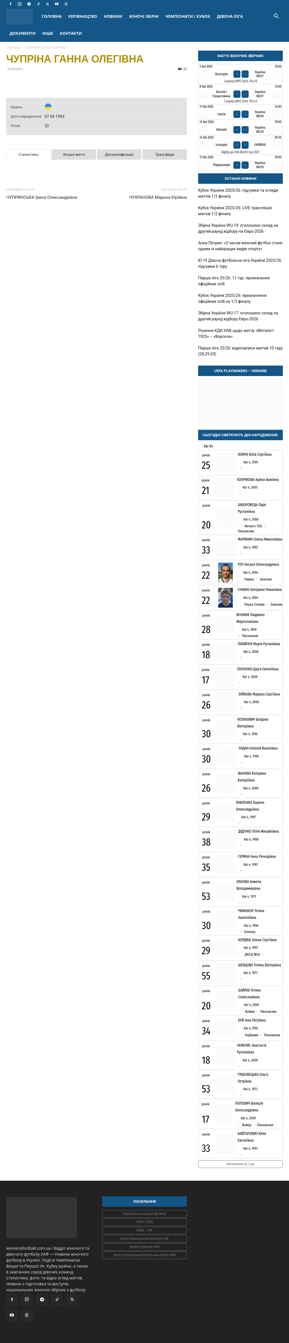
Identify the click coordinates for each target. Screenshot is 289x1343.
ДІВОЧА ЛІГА (230, 16)
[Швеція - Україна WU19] (240, 127)
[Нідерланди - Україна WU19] (240, 162)
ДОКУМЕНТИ (23, 33)
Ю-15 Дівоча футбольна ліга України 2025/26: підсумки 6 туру (240, 263)
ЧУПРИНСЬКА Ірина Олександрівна (41, 197)
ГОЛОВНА (52, 16)
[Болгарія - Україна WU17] (240, 74)
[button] (276, 17)
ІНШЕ (47, 33)
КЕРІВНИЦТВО (82, 16)
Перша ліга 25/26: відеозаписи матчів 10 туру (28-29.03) (240, 351)
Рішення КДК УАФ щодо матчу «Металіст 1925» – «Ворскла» (236, 333)
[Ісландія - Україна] (240, 145)
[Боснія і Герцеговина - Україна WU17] (240, 94)
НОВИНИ (113, 16)
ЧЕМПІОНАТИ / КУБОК (187, 16)
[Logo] (22, 16)
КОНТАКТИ (71, 33)
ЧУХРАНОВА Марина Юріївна (158, 197)
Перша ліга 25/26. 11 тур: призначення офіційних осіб (234, 281)
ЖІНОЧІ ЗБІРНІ (144, 16)
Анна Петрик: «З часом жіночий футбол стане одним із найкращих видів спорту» (240, 246)
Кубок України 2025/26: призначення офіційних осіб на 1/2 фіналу (232, 298)
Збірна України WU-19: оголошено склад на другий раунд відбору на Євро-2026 (238, 228)
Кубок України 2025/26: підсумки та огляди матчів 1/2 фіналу (238, 193)
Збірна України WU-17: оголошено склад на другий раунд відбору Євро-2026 (238, 316)
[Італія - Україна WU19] (240, 111)
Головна (13, 47)
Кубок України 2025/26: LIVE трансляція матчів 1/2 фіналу (235, 211)
